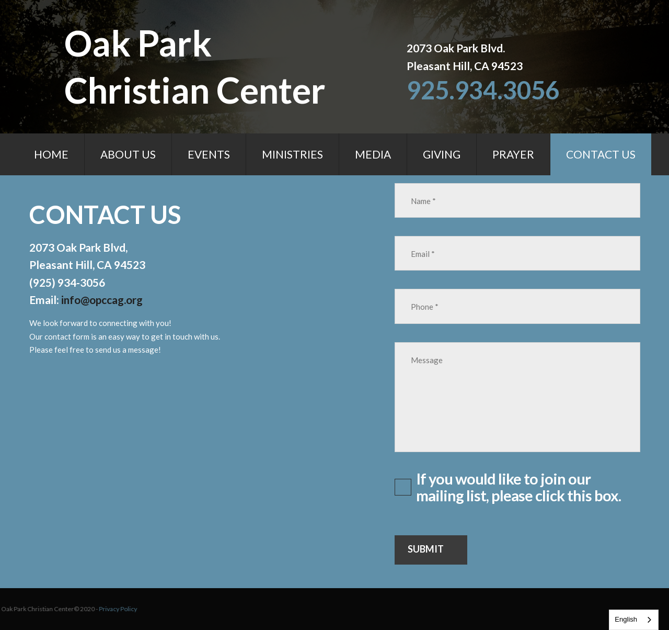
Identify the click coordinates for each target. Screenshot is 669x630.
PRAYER (513, 154)
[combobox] (634, 620)
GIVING (441, 154)
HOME (51, 154)
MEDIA (373, 154)
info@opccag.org (102, 299)
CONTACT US (601, 154)
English (626, 619)
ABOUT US (128, 154)
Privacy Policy (49, 609)
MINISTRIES (292, 154)
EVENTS (209, 154)
